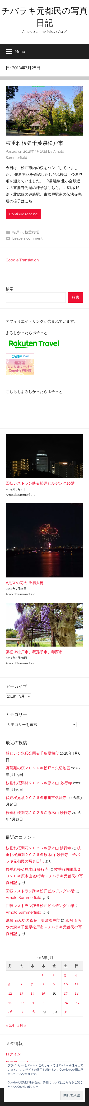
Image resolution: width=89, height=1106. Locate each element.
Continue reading (23, 214)
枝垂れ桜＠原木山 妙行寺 (27, 869)
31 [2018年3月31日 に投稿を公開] (66, 1011)
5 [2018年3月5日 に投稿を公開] (9, 984)
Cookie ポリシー (27, 1086)
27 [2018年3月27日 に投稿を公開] (21, 1011)
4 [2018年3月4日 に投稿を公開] (76, 975)
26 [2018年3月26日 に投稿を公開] (10, 1011)
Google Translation (22, 260)
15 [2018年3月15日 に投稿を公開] (43, 993)
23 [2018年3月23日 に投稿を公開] (54, 1002)
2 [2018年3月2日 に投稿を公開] (53, 975)
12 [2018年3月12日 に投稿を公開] (10, 993)
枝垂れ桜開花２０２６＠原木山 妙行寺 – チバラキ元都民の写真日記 (44, 876)
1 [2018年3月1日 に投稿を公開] (42, 975)
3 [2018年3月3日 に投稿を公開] (65, 975)
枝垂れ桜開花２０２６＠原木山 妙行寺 (38, 812)
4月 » (21, 1025)
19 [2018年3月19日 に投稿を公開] (10, 1002)
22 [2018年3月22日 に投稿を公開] (43, 1002)
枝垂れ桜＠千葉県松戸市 (34, 143)
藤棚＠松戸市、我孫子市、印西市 (34, 652)
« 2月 (10, 1025)
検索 (9, 289)
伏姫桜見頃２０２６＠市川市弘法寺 (36, 797)
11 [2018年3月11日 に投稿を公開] (76, 984)
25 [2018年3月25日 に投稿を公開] (77, 1002)
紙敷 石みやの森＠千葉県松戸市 (33, 920)
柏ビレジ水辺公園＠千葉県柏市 (32, 753)
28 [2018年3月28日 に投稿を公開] (33, 1011)
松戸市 (17, 232)
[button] (71, 1095)
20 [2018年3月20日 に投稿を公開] (21, 1002)
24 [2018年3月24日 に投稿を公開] (66, 1002)
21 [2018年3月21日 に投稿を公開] (32, 1002)
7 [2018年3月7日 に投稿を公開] (32, 984)
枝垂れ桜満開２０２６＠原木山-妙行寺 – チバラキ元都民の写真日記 (43, 855)
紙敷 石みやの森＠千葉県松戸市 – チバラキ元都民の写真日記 (44, 927)
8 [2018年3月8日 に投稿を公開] (43, 984)
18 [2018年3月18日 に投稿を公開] (77, 993)
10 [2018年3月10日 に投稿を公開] (66, 984)
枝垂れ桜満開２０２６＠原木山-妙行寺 (39, 783)
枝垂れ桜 (32, 232)
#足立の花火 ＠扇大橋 (24, 583)
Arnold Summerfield (23, 897)
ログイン (13, 1054)
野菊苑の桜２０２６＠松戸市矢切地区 (38, 768)
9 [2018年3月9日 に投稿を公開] (53, 984)
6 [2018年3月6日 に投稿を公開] (20, 984)
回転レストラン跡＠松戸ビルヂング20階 (40, 483)
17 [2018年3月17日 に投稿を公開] (66, 993)
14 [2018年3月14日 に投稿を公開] (32, 993)
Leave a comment (27, 238)
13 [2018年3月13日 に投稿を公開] (21, 993)
